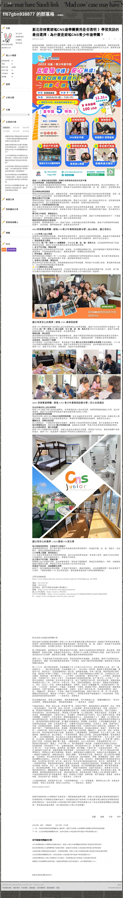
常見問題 (24, 888)
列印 (119, 817)
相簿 (24, 3)
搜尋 (27, 90)
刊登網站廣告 (7, 888)
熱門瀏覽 (6, 131)
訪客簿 (39, 3)
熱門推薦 (26, 131)
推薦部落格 (20, 37)
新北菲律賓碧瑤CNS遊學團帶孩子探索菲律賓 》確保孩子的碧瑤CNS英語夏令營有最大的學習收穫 (66, 848)
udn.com (118, 888)
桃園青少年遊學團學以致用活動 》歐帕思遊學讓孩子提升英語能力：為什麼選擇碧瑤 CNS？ (64, 861)
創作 (41, 825)
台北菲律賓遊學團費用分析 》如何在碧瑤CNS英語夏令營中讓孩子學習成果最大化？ (68, 831)
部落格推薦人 (12, 222)
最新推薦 (26, 127)
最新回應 (16, 127)
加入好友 (19, 33)
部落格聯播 (12, 249)
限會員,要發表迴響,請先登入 (42, 875)
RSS (4, 249)
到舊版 (60, 15)
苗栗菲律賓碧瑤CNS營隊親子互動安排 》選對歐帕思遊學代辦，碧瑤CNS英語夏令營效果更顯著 (73, 797)
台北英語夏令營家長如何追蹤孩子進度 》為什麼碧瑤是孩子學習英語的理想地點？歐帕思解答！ (17, 168)
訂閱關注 (19, 40)
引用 (110, 817)
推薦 (102, 817)
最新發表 (6, 127)
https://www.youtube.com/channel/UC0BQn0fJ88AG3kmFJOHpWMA (77, 594)
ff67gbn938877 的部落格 (28, 14)
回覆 (94, 817)
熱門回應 (16, 131)
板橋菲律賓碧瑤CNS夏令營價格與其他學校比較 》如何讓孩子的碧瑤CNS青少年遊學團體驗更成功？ (16, 148)
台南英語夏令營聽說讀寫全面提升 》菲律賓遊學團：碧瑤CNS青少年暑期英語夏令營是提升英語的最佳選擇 (69, 851)
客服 (57, 888)
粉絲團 (4, 896)
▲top (119, 885)
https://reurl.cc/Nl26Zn (56, 592)
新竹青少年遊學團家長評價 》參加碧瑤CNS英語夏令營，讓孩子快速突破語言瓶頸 (16, 187)
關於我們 (16, 888)
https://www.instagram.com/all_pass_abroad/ (55, 596)
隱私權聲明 (51, 888)
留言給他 (19, 43)
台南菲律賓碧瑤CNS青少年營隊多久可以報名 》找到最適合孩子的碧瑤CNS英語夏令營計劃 (64, 858)
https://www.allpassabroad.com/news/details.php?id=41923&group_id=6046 (64, 579)
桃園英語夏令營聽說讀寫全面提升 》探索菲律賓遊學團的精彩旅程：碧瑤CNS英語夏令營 (17, 138)
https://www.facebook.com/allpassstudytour (56, 590)
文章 (10, 3)
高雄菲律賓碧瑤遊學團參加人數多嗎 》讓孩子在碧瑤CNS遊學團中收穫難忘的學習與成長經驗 (72, 828)
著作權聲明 (41, 888)
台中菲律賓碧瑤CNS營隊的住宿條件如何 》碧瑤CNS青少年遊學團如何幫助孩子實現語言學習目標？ (67, 844)
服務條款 (32, 888)
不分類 (65, 825)
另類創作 (48, 825)
